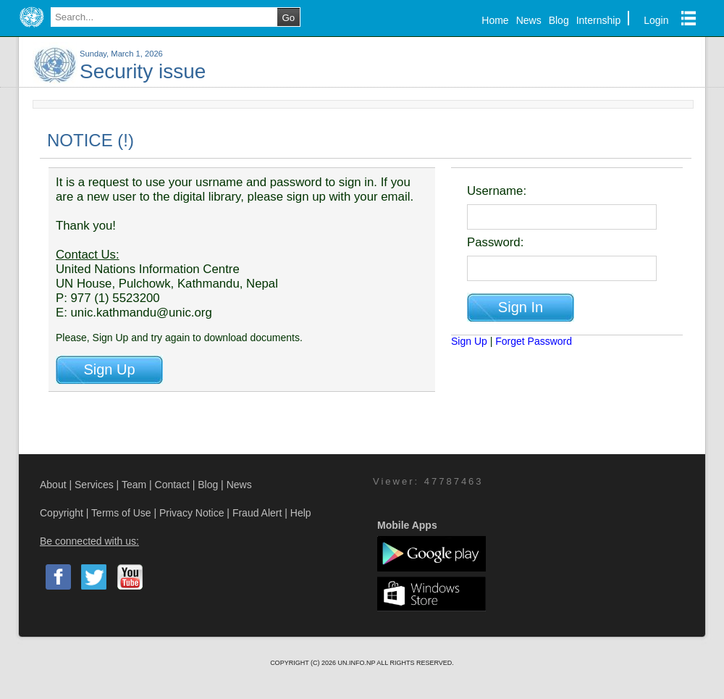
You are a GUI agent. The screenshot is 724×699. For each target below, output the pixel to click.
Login (656, 20)
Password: (495, 242)
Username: (496, 191)
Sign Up (469, 341)
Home (494, 20)
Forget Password (533, 341)
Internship (598, 20)
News (529, 20)
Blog (559, 20)
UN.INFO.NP (356, 662)
